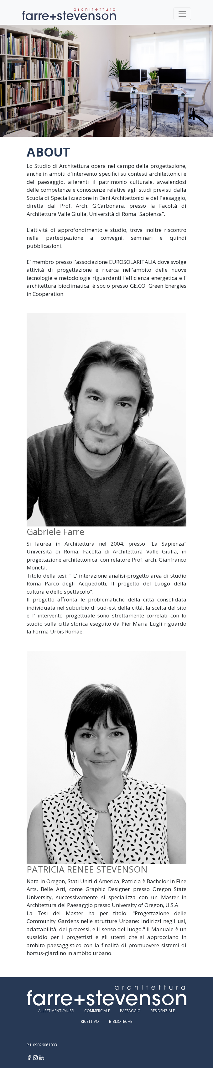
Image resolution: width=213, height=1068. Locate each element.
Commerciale (97, 1010)
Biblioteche (120, 1021)
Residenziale (163, 1010)
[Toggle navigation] (182, 14)
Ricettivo (90, 1021)
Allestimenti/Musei (56, 1010)
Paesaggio (130, 1010)
